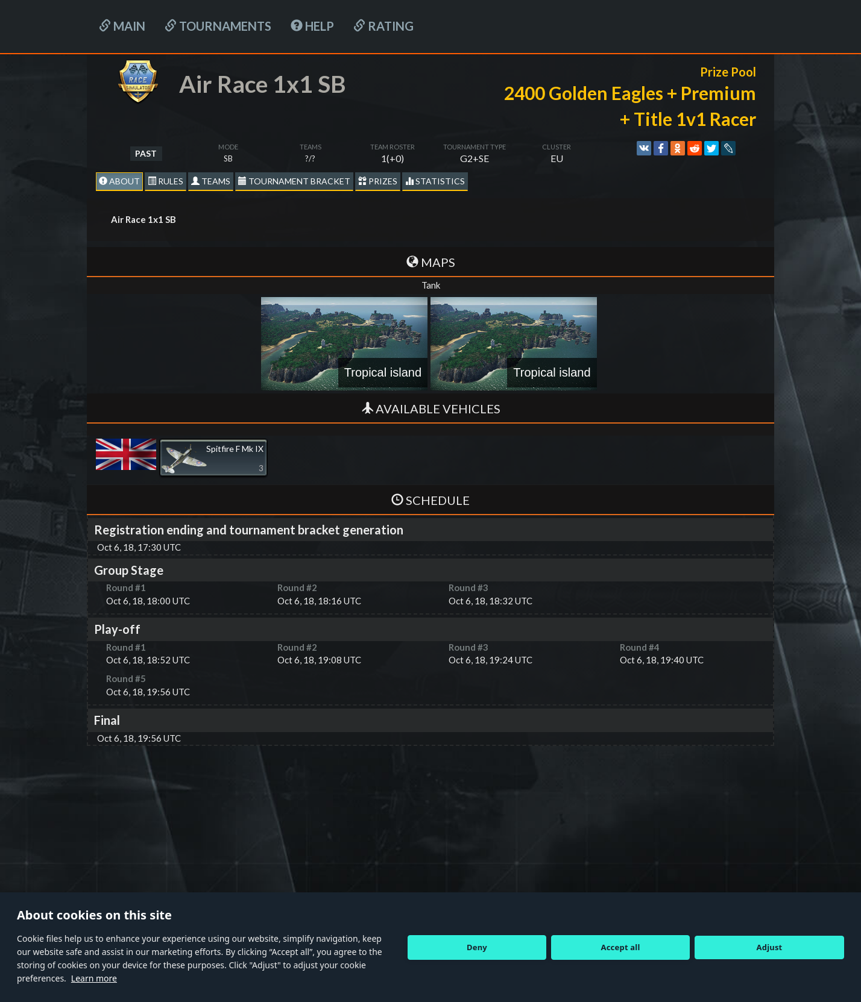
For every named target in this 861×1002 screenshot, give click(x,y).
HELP (312, 26)
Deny (477, 947)
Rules (165, 181)
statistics (435, 181)
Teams (210, 181)
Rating (383, 26)
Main (122, 26)
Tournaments (218, 26)
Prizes (377, 181)
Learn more (94, 978)
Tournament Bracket (294, 181)
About (119, 181)
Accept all (620, 947)
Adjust (770, 947)
